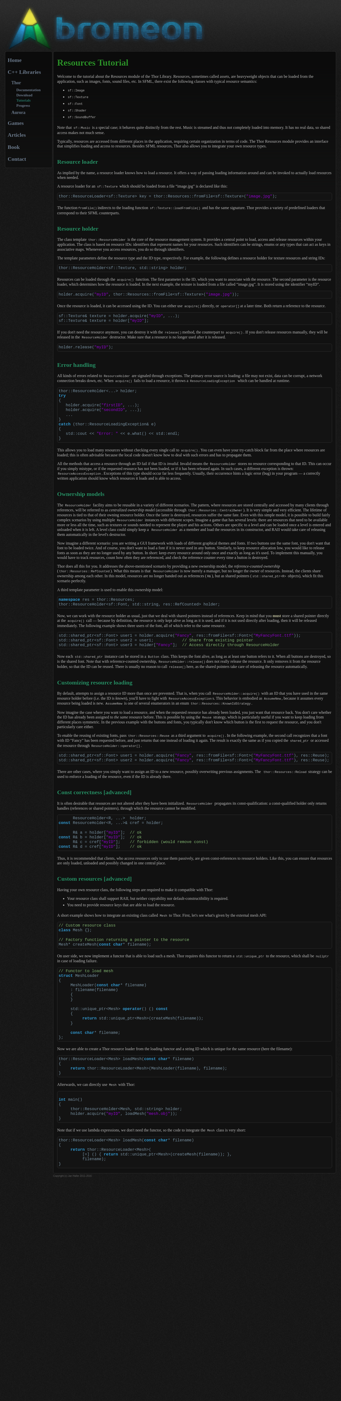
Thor (16, 82)
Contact (17, 159)
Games (16, 123)
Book (14, 147)
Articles (17, 135)
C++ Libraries (24, 72)
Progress (23, 106)
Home (15, 60)
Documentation (28, 90)
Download (24, 95)
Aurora (18, 112)
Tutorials (23, 100)
